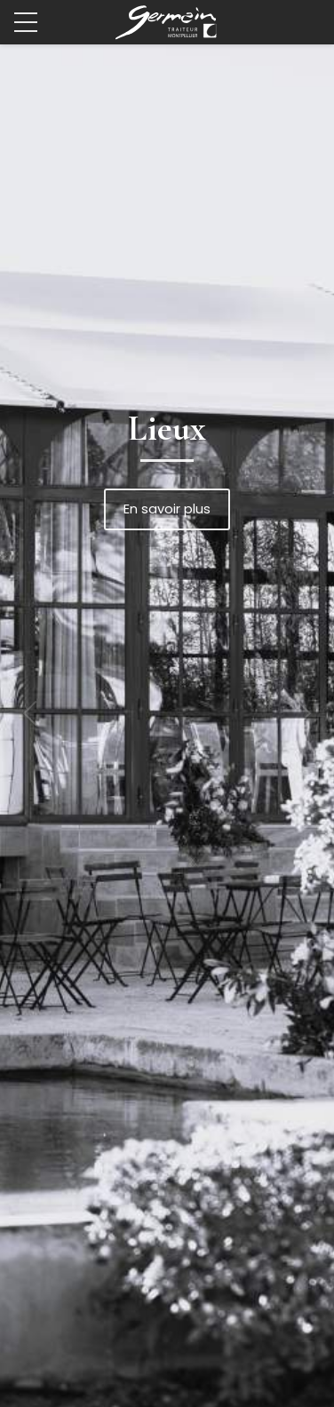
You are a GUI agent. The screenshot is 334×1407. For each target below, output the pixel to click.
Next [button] (298, 713)
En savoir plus (167, 509)
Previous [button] (35, 713)
